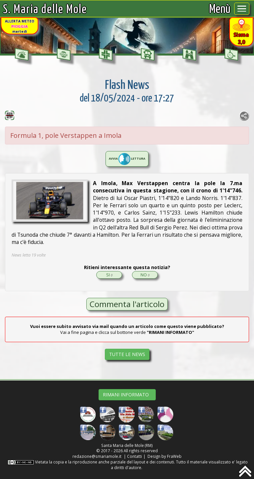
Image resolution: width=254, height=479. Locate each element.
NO (145, 275)
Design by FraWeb (165, 456)
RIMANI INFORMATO (127, 394)
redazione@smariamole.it (96, 456)
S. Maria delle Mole (45, 10)
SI (109, 275)
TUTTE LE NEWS (127, 354)
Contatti (134, 456)
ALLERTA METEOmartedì (19, 26)
